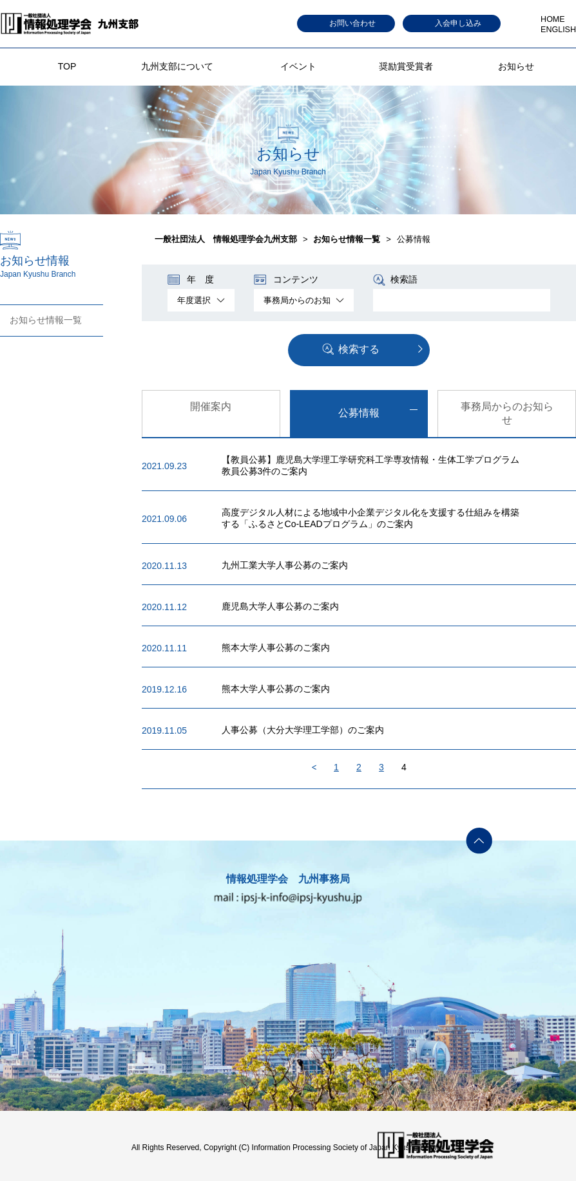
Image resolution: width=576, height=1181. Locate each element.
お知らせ (516, 66)
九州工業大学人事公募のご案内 (285, 565)
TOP (67, 66)
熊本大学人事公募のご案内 (276, 647)
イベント (298, 66)
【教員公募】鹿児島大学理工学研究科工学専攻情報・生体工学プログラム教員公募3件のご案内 (370, 465)
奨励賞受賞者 (406, 66)
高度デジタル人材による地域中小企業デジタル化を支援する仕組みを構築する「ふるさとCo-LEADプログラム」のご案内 (370, 518)
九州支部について (177, 66)
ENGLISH (558, 29)
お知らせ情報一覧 (46, 320)
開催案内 (210, 406)
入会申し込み (458, 23)
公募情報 (358, 412)
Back (314, 767)
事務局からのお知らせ (507, 413)
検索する (358, 349)
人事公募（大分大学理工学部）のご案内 (303, 730)
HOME (553, 19)
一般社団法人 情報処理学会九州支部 (226, 239)
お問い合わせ (352, 23)
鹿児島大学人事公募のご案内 (280, 606)
